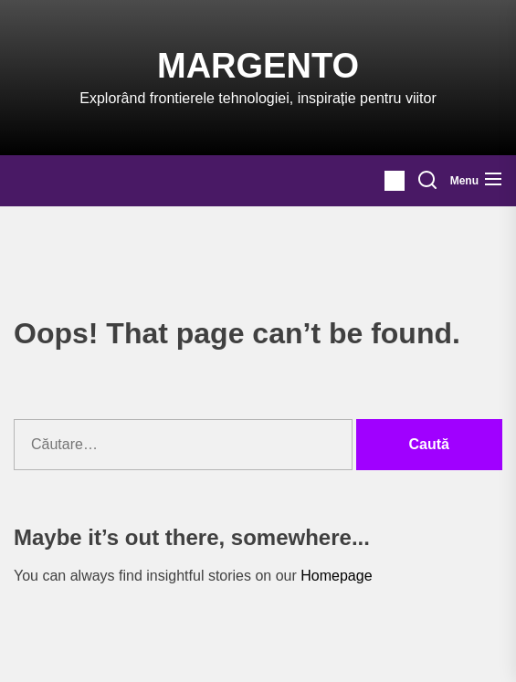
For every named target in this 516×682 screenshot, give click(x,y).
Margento (258, 66)
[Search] (427, 180)
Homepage (336, 575)
